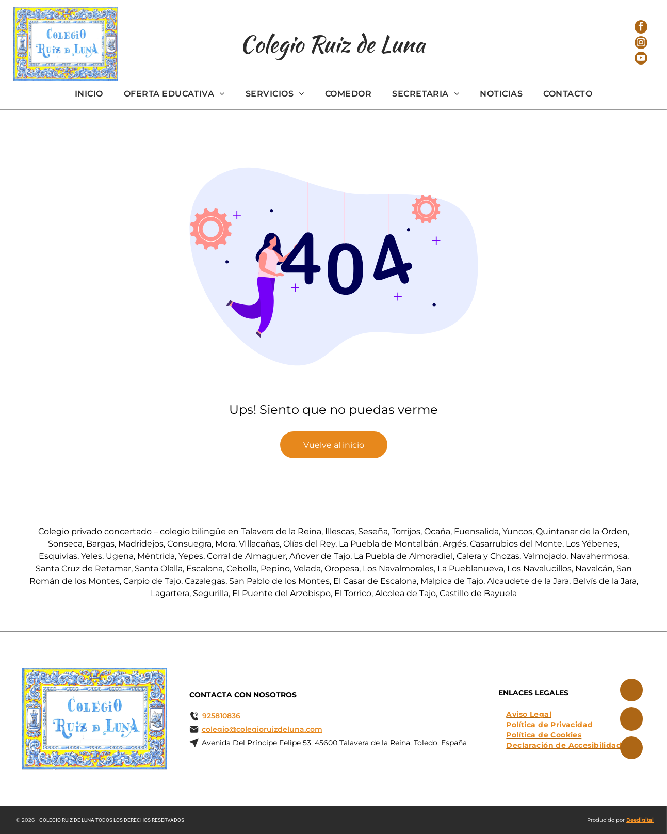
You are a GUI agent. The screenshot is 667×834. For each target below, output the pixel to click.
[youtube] (641, 64)
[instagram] (641, 44)
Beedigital (640, 819)
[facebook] (641, 23)
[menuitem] (88, 94)
